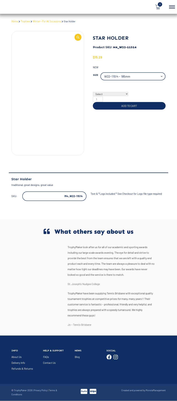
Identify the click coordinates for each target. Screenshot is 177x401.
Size (95, 75)
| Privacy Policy (40, 390)
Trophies (25, 21)
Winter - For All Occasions (47, 21)
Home (14, 21)
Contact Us (49, 362)
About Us (16, 357)
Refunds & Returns (22, 368)
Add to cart (129, 106)
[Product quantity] (98, 99)
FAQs (46, 357)
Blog (77, 357)
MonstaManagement (156, 390)
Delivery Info (18, 362)
